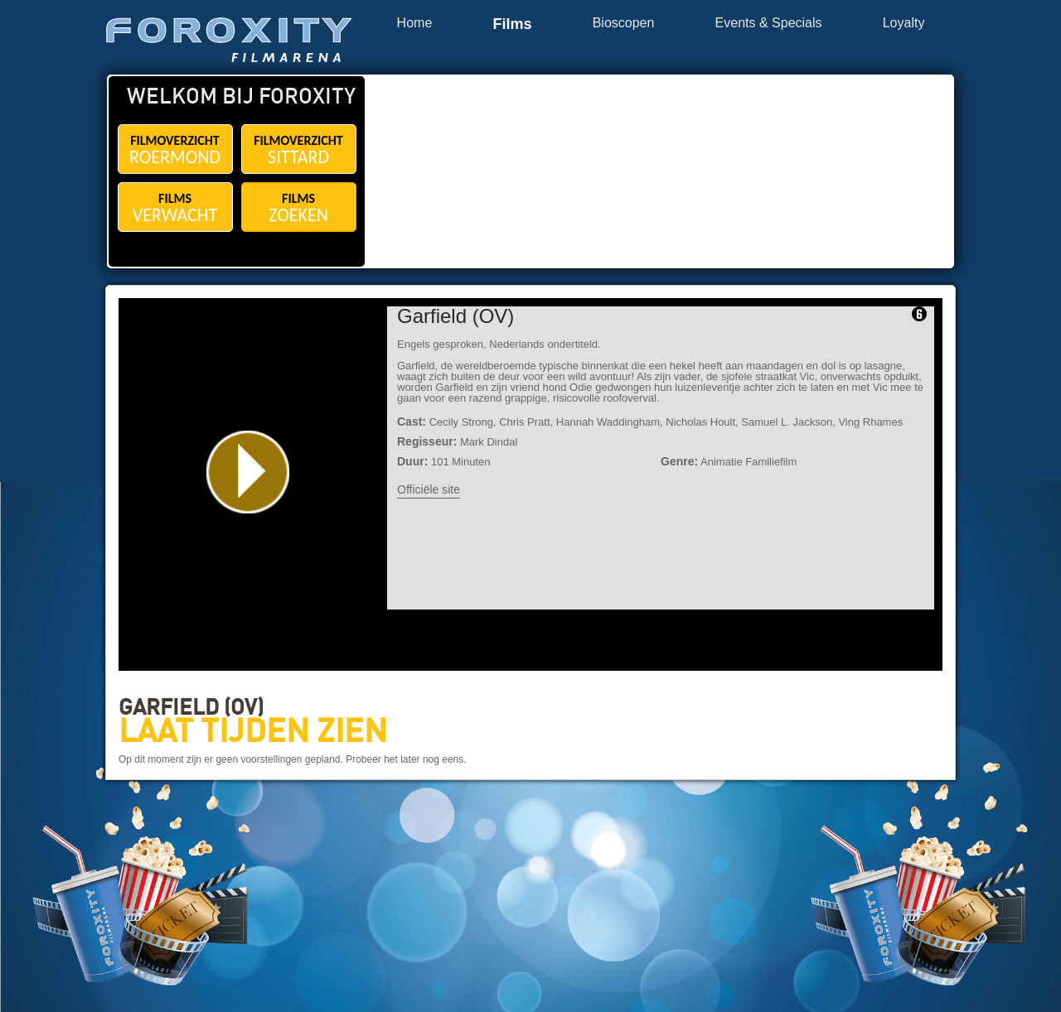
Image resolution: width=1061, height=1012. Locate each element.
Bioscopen (624, 23)
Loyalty (904, 23)
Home (415, 23)
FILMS (175, 208)
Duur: (412, 461)
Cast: (411, 421)
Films (511, 24)
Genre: (679, 461)
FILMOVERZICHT (175, 150)
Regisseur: (427, 441)
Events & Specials (768, 23)
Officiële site (428, 489)
